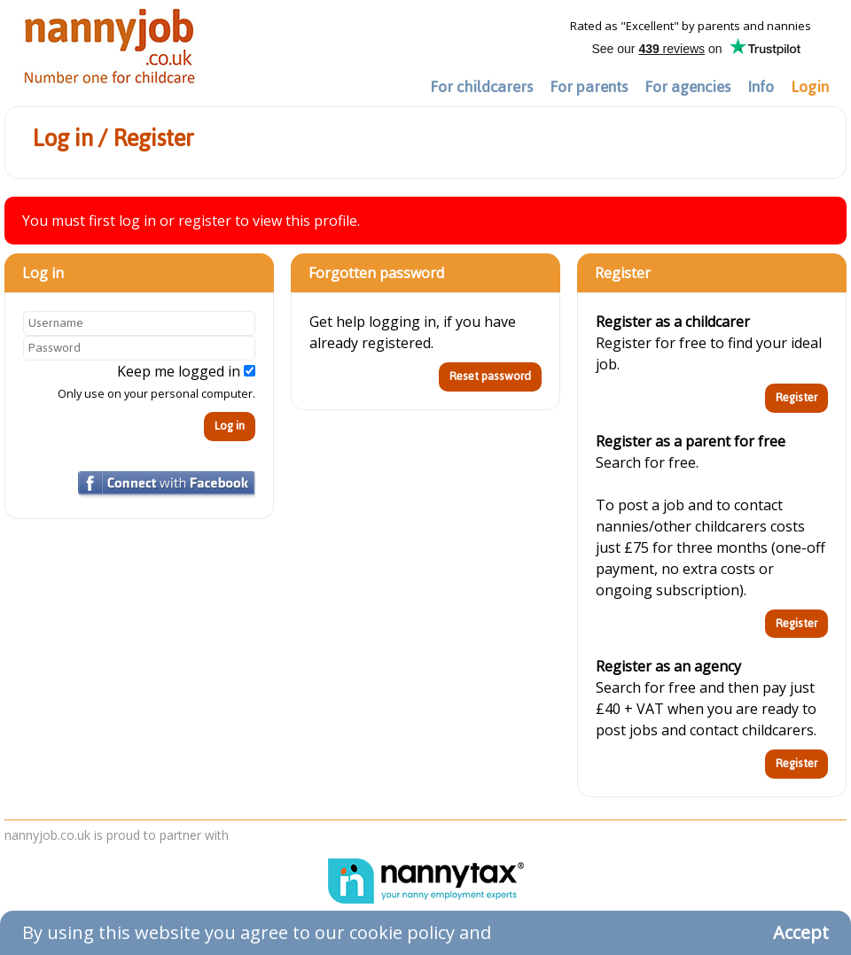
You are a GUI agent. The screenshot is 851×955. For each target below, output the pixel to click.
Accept (801, 932)
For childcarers (481, 87)
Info (760, 87)
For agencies (687, 87)
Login (810, 87)
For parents (589, 87)
